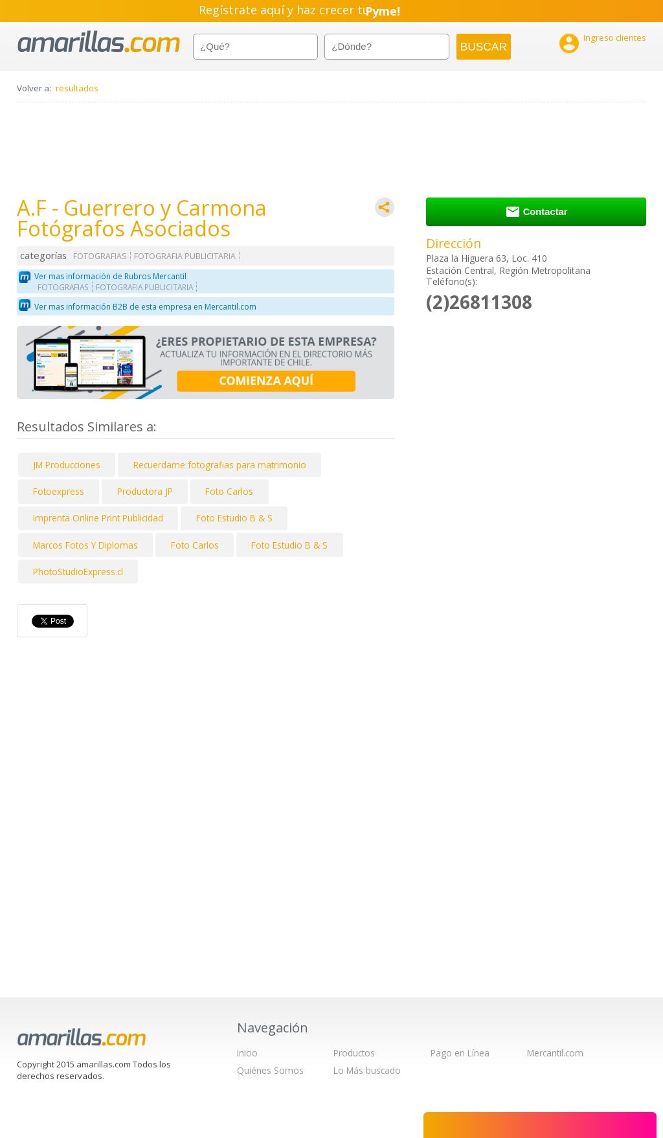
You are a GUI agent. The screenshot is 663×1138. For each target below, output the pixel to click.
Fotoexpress (58, 491)
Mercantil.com (555, 1053)
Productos (354, 1053)
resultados (77, 88)
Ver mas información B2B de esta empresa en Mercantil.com (145, 306)
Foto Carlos (229, 491)
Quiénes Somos (270, 1070)
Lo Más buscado (367, 1070)
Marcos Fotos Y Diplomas (85, 545)
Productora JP (145, 491)
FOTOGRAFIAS (100, 256)
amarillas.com (99, 42)
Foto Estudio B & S (234, 518)
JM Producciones (66, 465)
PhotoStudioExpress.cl (78, 571)
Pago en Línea (460, 1053)
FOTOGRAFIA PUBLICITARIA (185, 256)
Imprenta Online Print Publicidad (98, 518)
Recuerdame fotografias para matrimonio (219, 465)
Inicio (247, 1053)
